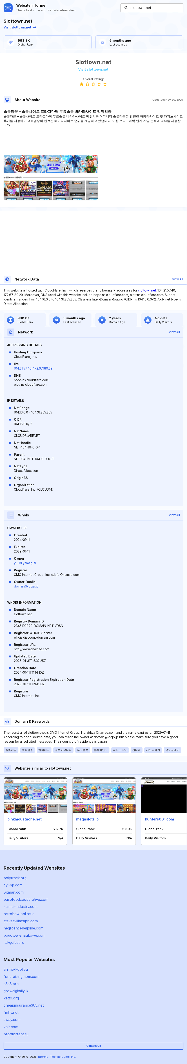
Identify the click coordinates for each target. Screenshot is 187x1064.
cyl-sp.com (13, 885)
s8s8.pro (11, 983)
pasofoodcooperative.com (26, 899)
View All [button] (177, 279)
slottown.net (147, 290)
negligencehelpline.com (23, 928)
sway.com (12, 1019)
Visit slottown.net (20, 27)
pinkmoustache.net (24, 819)
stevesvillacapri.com (21, 921)
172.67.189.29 (43, 368)
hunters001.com (159, 819)
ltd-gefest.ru (14, 942)
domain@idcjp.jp (26, 586)
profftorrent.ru (16, 1034)
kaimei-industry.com (21, 906)
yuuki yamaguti (25, 563)
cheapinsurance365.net (24, 1005)
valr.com (11, 1027)
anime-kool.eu (16, 969)
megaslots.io (87, 819)
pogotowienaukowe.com (24, 935)
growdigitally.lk (16, 991)
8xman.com (14, 892)
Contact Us (93, 1045)
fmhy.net (11, 1012)
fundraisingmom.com (21, 976)
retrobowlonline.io (19, 914)
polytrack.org (15, 878)
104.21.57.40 (22, 368)
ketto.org (11, 998)
